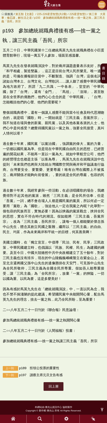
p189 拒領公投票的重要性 (31, 368)
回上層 (53, 386)
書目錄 (103, 73)
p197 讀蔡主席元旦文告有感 (33, 375)
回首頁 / (10, 14)
